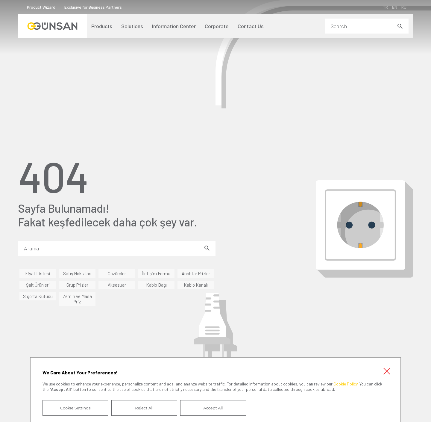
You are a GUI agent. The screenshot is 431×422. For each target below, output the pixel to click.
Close (386, 371)
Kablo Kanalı (196, 285)
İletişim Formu (156, 273)
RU (403, 7)
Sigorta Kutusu (38, 296)
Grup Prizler (77, 285)
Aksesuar (117, 285)
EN (394, 7)
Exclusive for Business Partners (93, 7)
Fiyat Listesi (37, 273)
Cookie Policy (345, 383)
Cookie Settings (75, 408)
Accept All (213, 408)
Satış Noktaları (77, 273)
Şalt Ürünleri (38, 285)
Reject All (144, 408)
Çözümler (117, 273)
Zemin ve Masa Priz (77, 299)
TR (385, 7)
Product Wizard (41, 7)
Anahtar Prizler (196, 273)
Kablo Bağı (156, 285)
